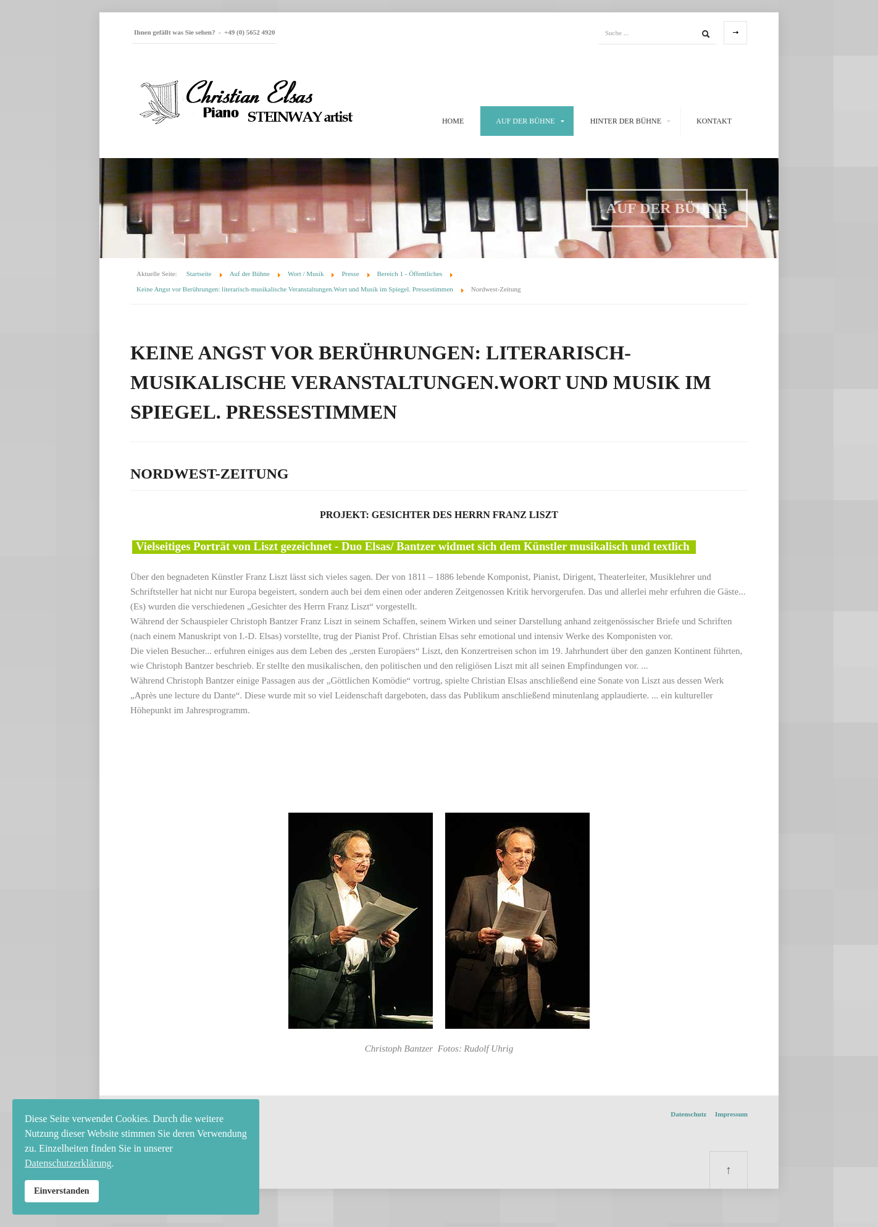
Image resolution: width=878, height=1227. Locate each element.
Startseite (199, 273)
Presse (350, 273)
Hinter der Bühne (625, 121)
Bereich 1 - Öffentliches (410, 273)
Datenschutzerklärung (68, 1163)
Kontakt (714, 121)
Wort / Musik (306, 273)
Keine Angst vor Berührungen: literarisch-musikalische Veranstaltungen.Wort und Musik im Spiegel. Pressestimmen (294, 289)
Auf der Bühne (525, 121)
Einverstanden (62, 1191)
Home (453, 121)
